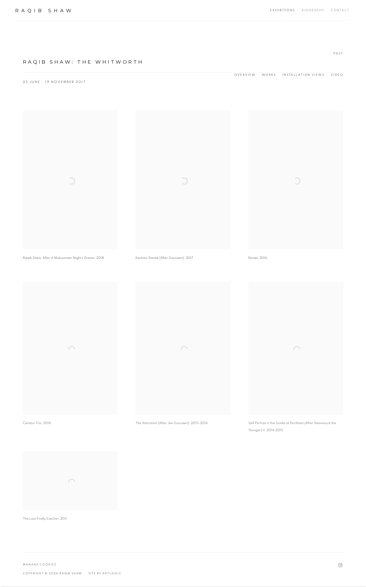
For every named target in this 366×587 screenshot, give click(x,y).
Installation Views (303, 74)
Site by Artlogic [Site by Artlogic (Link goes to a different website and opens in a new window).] (104, 573)
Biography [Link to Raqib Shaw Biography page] (313, 10)
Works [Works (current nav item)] (269, 74)
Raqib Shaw (44, 10)
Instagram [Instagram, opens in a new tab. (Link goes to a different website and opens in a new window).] (340, 565)
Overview (245, 74)
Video (337, 74)
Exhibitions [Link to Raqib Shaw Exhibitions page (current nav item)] (282, 10)
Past (338, 53)
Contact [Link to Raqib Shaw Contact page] (340, 10)
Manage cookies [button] (39, 564)
